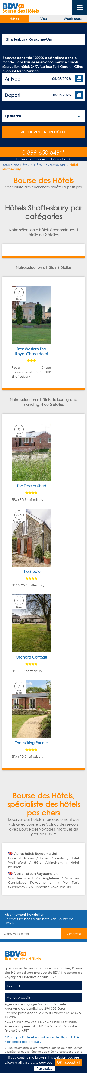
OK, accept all (68, 1062)
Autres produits (18, 997)
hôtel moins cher (56, 968)
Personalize (44, 1068)
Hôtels (14, 18)
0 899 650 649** (43, 152)
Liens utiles (15, 986)
